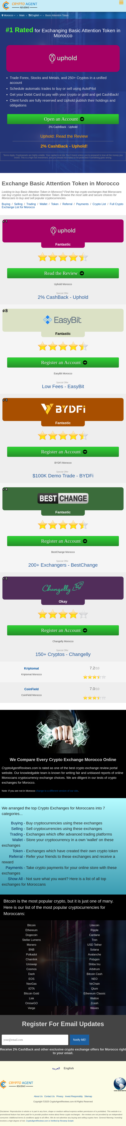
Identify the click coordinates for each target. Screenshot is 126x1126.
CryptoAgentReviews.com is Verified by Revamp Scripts (50, 1121)
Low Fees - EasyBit (60, 384)
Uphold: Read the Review (64, 139)
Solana (94, 952)
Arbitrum (94, 971)
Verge (31, 1010)
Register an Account (58, 361)
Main (21, 15)
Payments (82, 204)
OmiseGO (31, 1006)
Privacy (59, 1096)
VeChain (94, 986)
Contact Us (49, 1096)
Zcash (94, 1006)
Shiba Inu (95, 967)
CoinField (31, 689)
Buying (6, 204)
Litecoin (94, 928)
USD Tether (94, 947)
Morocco (8, 15)
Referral (67, 204)
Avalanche (94, 957)
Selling (18, 204)
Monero (31, 947)
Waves (94, 1010)
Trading (31, 204)
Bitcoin (31, 928)
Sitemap (88, 1096)
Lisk (31, 1001)
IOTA (31, 991)
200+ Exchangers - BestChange (60, 562)
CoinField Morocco (31, 695)
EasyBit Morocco (60, 372)
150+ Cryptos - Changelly (60, 652)
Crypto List (99, 204)
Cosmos (31, 971)
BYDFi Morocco (60, 461)
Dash (31, 976)
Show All (16, 877)
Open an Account (64, 118)
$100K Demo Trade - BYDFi (60, 473)
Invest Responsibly (74, 1096)
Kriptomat (31, 668)
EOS (32, 981)
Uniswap (31, 967)
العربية (56, 1068)
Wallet (43, 204)
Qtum (94, 991)
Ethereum (31, 932)
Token (55, 204)
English (35, 15)
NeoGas (31, 986)
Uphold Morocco (60, 282)
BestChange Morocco (60, 550)
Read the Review (58, 272)
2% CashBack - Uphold (65, 126)
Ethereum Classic (94, 996)
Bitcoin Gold (31, 996)
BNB (31, 952)
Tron (94, 942)
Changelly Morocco (60, 640)
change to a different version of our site (60, 790)
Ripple (94, 932)
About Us (38, 1096)
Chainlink (31, 962)
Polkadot (31, 957)
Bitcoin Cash (94, 976)
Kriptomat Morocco (31, 674)
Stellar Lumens (31, 942)
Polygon (95, 962)
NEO (94, 981)
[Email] (35, 1040)
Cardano (94, 937)
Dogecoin (32, 937)
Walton (94, 1001)
